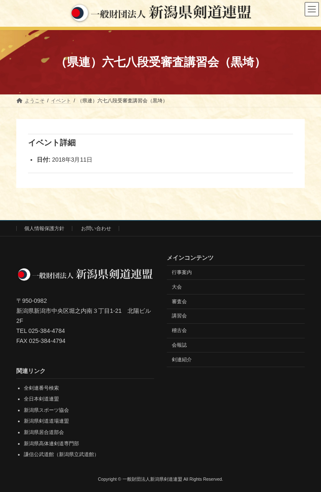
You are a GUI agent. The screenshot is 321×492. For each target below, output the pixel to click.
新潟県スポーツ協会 (46, 410)
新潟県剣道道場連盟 (46, 421)
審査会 (179, 301)
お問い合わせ (96, 228)
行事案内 (182, 272)
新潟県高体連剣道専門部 (51, 443)
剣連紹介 (182, 359)
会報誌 (179, 345)
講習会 (179, 316)
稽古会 (179, 330)
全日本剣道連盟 (41, 399)
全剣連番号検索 (41, 388)
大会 (177, 286)
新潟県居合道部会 (44, 432)
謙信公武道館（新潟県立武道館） (61, 454)
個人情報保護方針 (44, 228)
